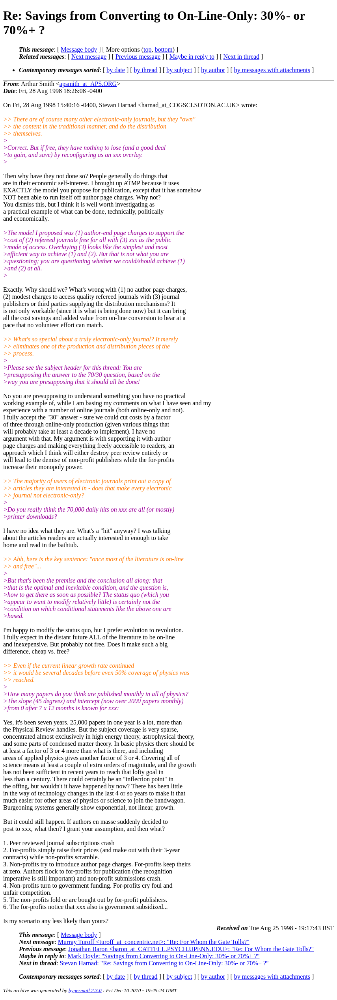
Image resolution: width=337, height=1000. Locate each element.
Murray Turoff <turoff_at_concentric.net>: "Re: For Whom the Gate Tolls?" (153, 942)
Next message (88, 56)
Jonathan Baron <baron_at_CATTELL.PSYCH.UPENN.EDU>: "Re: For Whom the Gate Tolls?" (191, 949)
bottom (163, 49)
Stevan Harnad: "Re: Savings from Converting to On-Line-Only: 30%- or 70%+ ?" (164, 963)
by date (115, 70)
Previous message (137, 56)
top (147, 49)
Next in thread (241, 56)
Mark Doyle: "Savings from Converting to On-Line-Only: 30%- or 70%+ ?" (164, 956)
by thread (146, 70)
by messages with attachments (272, 70)
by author (213, 70)
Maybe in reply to (191, 56)
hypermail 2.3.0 (85, 990)
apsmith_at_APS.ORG (88, 83)
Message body (79, 49)
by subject (179, 70)
